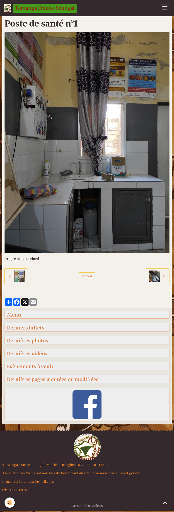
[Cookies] (10, 502)
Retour (87, 276)
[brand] (40, 8)
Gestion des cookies (87, 506)
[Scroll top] (165, 503)
